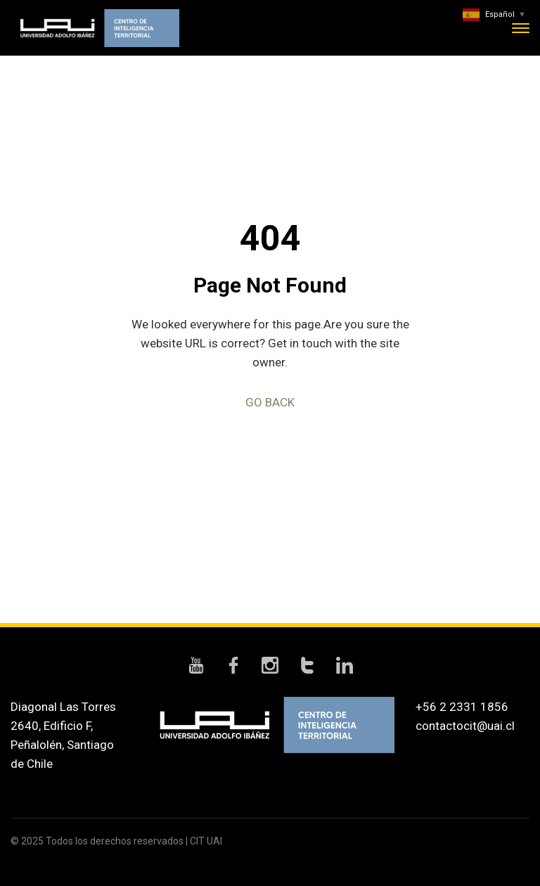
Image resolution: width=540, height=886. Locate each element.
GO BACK (270, 402)
